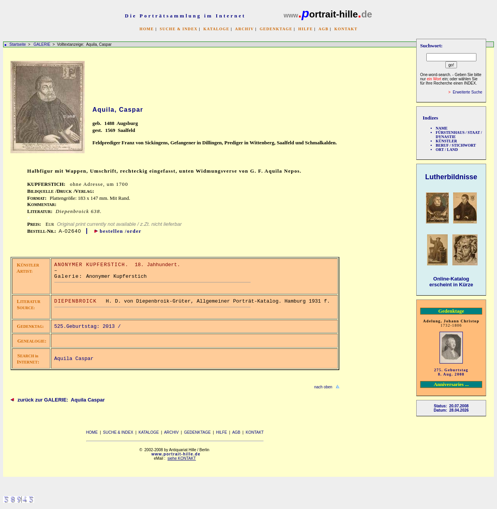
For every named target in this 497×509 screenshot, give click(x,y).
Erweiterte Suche (467, 92)
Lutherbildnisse (451, 177)
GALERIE (42, 44)
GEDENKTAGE (276, 29)
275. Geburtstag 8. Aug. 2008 (451, 372)
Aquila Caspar (74, 359)
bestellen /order (121, 231)
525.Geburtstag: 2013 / (89, 326)
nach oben (323, 387)
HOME (146, 29)
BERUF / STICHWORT (456, 145)
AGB (323, 29)
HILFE (305, 29)
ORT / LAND (447, 149)
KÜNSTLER (446, 141)
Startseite (17, 44)
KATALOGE (216, 29)
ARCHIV (244, 29)
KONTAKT (346, 29)
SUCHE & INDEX (178, 29)
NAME (442, 128)
